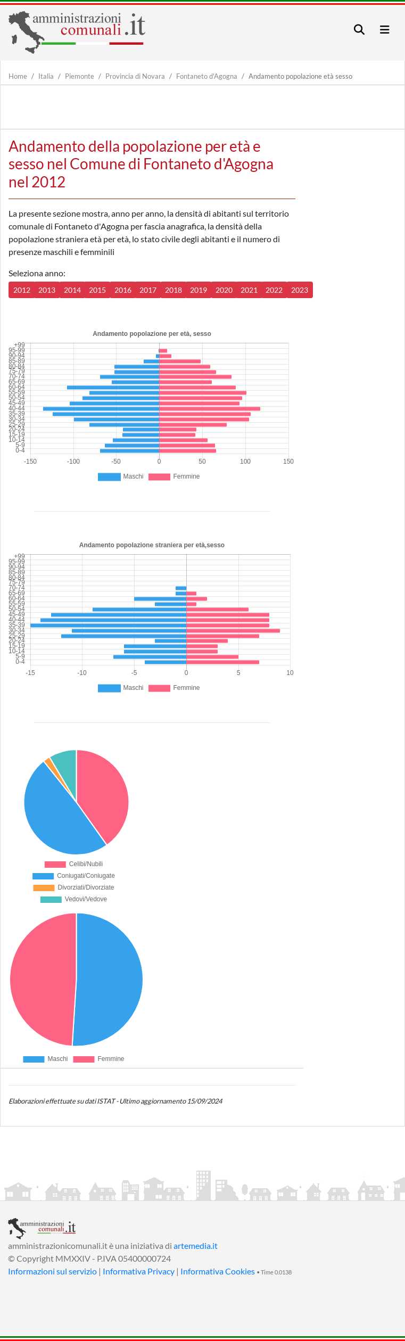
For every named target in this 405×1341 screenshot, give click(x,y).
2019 (198, 289)
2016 (122, 289)
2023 (299, 289)
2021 (249, 289)
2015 (97, 289)
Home (18, 76)
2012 (21, 289)
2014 (72, 289)
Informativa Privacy (139, 1271)
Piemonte (79, 76)
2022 (274, 289)
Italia (46, 76)
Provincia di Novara (135, 76)
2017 (147, 289)
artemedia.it (195, 1245)
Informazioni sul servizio (52, 1271)
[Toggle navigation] (359, 29)
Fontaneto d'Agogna (206, 76)
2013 (46, 289)
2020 (224, 289)
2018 (173, 289)
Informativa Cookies (217, 1271)
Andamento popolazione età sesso (300, 76)
